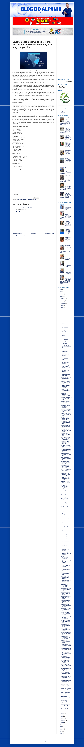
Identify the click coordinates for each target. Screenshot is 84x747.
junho (62, 713)
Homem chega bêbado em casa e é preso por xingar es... (66, 597)
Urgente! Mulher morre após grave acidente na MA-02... (66, 310)
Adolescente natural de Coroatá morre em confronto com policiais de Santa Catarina (66, 186)
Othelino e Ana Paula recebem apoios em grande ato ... (65, 462)
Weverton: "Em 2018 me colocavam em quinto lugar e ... (66, 422)
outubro (62, 301)
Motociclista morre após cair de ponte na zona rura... (66, 446)
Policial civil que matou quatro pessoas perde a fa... (66, 402)
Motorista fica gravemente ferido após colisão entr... (66, 581)
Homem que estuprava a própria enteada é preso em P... (66, 589)
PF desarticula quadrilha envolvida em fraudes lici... (66, 569)
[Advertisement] (65, 57)
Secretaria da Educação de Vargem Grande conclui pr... (65, 362)
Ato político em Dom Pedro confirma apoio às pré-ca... (65, 508)
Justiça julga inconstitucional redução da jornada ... (66, 394)
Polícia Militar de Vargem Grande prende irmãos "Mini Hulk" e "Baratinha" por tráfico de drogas (65, 249)
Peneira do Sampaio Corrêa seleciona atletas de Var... (65, 466)
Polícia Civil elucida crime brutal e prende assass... (66, 528)
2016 (61, 733)
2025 (61, 291)
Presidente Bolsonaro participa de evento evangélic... (65, 661)
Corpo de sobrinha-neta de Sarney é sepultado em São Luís (68, 257)
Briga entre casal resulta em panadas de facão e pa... (66, 681)
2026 (61, 289)
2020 (61, 726)
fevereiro (63, 720)
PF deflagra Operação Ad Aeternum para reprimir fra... (66, 346)
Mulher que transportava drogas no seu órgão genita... (66, 314)
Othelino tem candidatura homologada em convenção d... (66, 326)
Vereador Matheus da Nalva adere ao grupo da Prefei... (66, 478)
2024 (61, 293)
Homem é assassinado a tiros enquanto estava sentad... (66, 334)
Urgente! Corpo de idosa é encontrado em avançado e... (66, 520)
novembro (63, 300)
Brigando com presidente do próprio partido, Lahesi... (66, 689)
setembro (63, 303)
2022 (61, 296)
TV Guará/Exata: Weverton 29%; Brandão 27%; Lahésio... (64, 487)
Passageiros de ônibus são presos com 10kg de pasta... (65, 593)
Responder (18, 211)
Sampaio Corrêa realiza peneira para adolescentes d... (65, 540)
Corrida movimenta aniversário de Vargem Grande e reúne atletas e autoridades (65, 170)
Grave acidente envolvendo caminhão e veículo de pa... (66, 516)
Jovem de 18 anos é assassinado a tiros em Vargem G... (66, 492)
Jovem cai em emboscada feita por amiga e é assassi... (66, 322)
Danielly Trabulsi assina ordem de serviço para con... (66, 532)
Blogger (44, 741)
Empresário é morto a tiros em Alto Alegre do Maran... (66, 398)
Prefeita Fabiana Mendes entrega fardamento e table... (66, 701)
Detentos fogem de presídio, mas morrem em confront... (66, 342)
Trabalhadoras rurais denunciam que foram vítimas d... (66, 653)
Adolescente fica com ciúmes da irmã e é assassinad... (65, 577)
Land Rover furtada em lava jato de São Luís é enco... (66, 382)
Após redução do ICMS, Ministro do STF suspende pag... (65, 406)
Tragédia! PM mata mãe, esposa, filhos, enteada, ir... (66, 645)
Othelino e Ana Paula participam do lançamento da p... (65, 710)
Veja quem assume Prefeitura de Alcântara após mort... (66, 629)
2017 (61, 731)
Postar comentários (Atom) (21, 235)
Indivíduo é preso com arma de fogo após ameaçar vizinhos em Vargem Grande (65, 130)
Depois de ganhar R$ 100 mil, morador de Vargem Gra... (66, 458)
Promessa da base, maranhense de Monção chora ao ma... (66, 366)
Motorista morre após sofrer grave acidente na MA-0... (65, 330)
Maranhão (30, 199)
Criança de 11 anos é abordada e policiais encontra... (65, 482)
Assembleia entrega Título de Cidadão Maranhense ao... (66, 617)
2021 (61, 724)
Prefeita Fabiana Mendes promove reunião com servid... (66, 414)
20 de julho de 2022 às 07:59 (26, 207)
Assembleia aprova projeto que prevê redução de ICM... (65, 685)
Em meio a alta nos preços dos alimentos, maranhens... (66, 613)
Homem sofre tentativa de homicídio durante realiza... (66, 609)
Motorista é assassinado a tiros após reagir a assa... (66, 358)
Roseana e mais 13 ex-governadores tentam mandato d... (65, 544)
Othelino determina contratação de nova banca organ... (65, 496)
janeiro (62, 722)
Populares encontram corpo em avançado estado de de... (65, 442)
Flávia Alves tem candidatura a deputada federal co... (66, 318)
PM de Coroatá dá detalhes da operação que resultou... (66, 499)
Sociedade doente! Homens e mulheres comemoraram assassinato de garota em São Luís (65, 215)
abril (62, 716)
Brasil (19, 199)
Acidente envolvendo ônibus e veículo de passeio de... (65, 565)
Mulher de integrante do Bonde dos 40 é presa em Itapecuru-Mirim (68, 137)
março (62, 718)
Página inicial (33, 233)
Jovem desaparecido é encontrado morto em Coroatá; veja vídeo (65, 145)
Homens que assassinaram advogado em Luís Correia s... (65, 548)
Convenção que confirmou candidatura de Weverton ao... (66, 338)
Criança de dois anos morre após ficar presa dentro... (66, 454)
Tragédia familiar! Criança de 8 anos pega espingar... (66, 561)
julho (62, 307)
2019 (61, 728)
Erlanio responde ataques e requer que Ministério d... (66, 649)
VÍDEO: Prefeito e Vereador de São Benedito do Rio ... (65, 418)
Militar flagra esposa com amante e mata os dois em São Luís (68, 207)
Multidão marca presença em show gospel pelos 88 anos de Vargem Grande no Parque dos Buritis (65, 195)
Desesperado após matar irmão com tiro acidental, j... (66, 504)
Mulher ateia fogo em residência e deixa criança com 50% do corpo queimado (65, 178)
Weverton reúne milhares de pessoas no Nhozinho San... (66, 350)
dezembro (63, 298)
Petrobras (34, 199)
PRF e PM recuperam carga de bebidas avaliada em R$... (65, 438)
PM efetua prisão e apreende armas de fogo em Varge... (65, 637)
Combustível (22, 199)
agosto (62, 305)
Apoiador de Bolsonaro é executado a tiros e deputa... (66, 378)
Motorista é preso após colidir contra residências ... (65, 386)
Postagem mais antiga (49, 233)
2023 (61, 294)
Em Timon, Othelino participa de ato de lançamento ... (65, 370)
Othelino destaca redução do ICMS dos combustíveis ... (66, 669)
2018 (61, 729)
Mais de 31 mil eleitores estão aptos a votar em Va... (66, 601)
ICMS (26, 199)
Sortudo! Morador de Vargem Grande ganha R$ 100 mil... (66, 605)
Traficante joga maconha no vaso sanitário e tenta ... (66, 524)
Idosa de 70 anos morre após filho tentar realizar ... (66, 390)
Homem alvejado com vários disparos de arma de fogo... (66, 426)
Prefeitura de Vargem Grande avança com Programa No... (65, 474)
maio (62, 715)
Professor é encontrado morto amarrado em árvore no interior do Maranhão (66, 232)
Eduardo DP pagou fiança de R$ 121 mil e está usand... (66, 434)
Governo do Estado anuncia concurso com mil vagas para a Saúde (68, 264)
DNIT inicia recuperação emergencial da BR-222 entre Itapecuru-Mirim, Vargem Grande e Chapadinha (65, 162)
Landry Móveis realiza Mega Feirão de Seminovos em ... (65, 705)
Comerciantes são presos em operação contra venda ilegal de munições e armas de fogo (65, 153)
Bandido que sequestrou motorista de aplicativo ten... (66, 633)
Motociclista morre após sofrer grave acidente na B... (65, 621)
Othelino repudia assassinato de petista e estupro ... (66, 697)
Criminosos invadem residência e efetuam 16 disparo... (66, 641)
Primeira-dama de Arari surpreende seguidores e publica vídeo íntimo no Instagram (65, 240)
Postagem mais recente (17, 233)
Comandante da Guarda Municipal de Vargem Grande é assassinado (68, 271)
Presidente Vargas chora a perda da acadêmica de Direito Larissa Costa (65, 224)
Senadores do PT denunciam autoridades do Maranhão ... (66, 585)
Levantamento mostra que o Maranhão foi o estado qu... (66, 573)
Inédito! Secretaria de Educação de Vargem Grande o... (65, 673)
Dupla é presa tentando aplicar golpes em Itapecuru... (65, 354)
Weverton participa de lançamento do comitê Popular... (66, 553)
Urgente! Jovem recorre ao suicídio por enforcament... (65, 693)
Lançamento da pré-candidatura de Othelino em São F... (66, 430)
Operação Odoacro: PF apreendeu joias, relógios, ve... (65, 557)
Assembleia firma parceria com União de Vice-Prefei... (66, 410)
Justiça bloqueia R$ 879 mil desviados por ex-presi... (65, 677)
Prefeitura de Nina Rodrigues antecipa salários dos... (65, 374)
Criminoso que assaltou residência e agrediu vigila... (65, 512)
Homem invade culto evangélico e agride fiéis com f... (65, 625)
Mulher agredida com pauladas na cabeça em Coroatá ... (66, 665)
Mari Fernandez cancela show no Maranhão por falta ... (66, 450)
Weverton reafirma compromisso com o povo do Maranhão (65, 657)
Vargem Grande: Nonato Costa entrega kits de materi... (66, 536)
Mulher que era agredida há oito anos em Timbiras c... (66, 470)
